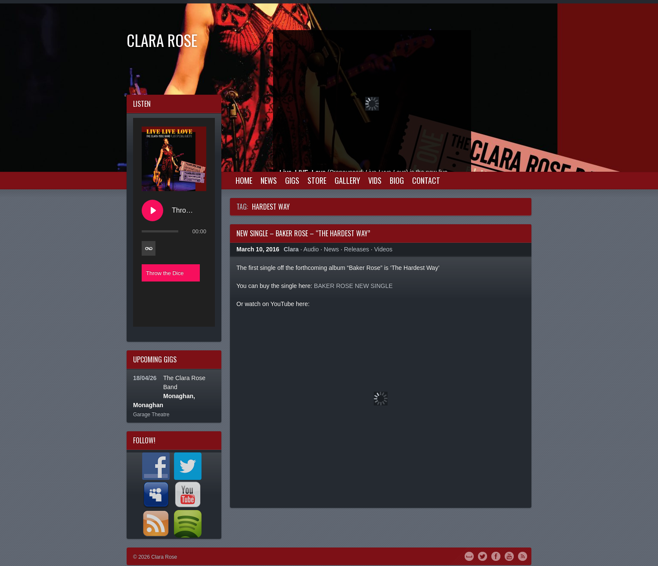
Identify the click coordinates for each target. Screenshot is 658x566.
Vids (375, 180)
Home (244, 180)
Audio (311, 249)
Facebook (495, 556)
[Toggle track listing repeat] (148, 248)
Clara (291, 249)
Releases (356, 249)
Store (316, 180)
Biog (397, 180)
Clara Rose (162, 39)
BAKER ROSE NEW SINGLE (353, 285)
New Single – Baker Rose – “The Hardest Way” (303, 233)
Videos (383, 249)
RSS (522, 556)
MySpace (469, 556)
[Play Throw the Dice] (152, 210)
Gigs (292, 180)
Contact (426, 180)
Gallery (347, 180)
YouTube (509, 556)
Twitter (482, 556)
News (269, 180)
